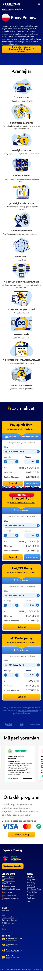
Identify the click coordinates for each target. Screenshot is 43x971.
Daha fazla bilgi (21, 834)
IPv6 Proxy (31, 885)
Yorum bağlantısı (26, 778)
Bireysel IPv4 (21, 498)
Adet (7, 531)
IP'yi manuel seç (32, 557)
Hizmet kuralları (8, 917)
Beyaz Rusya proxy (11, 898)
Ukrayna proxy (9, 880)
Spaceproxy (6, 9)
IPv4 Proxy (31, 882)
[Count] (11, 535)
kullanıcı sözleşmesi (28, 710)
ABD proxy (8, 883)
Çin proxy (8, 892)
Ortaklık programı (33, 898)
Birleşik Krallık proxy (12, 889)
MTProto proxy (21, 638)
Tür (5, 542)
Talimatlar (5, 910)
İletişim (4, 929)
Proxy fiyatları (32, 892)
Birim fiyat (8, 546)
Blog (28, 901)
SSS (3, 913)
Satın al (13, 557)
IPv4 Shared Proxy (34, 889)
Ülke (6, 521)
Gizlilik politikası (8, 923)
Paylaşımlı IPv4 (21, 424)
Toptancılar (31, 895)
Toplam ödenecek (11, 551)
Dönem (28, 531)
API (3, 926)
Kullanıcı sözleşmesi (9, 920)
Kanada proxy (9, 886)
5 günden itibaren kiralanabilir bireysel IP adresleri (21, 49)
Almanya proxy (10, 895)
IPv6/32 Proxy (21, 568)
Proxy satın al (32, 879)
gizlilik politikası (21, 713)
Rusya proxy (9, 876)
